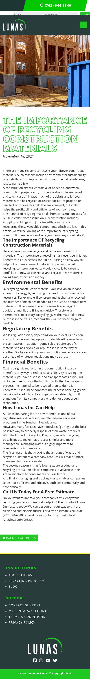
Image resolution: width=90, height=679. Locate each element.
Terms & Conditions (27, 617)
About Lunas (20, 575)
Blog (13, 587)
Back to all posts (19, 538)
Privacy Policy (22, 622)
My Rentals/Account (28, 611)
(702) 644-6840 (58, 5)
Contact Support (25, 605)
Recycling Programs (28, 581)
